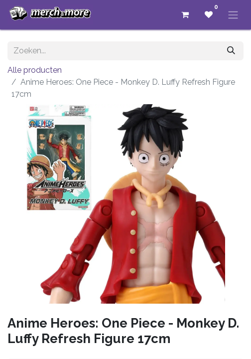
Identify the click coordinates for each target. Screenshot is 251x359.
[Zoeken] (231, 50)
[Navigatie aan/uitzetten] (233, 14)
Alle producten (34, 70)
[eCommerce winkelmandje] (185, 14)
